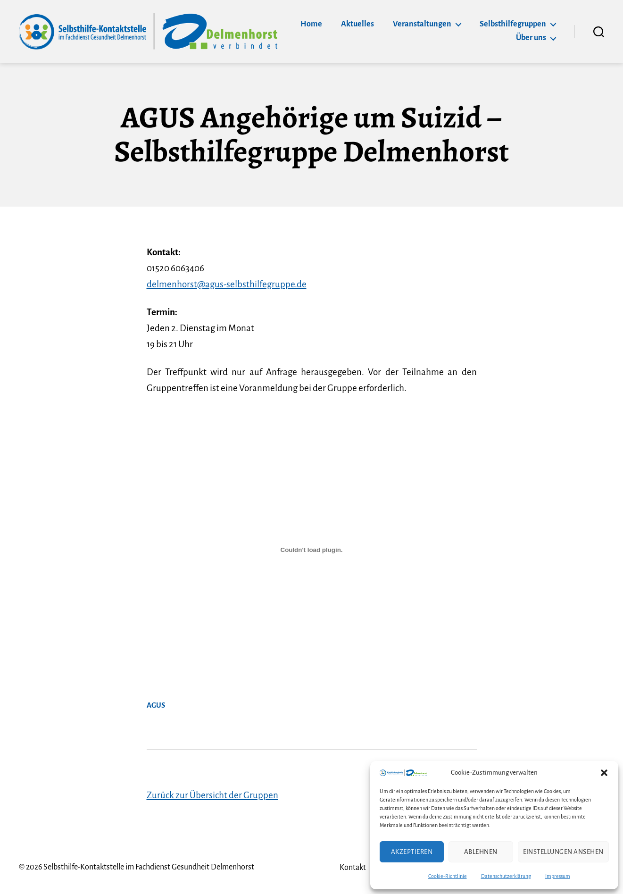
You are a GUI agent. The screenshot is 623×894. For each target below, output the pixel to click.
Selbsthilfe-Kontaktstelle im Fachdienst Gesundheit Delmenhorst (148, 867)
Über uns (531, 37)
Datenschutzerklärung (506, 876)
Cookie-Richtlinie (447, 876)
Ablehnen (481, 851)
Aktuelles (357, 24)
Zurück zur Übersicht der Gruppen (212, 795)
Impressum (557, 876)
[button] (604, 772)
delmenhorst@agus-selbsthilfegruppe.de (227, 284)
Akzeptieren (412, 851)
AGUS (156, 705)
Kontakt (353, 867)
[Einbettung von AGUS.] (312, 550)
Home (311, 24)
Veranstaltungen (422, 24)
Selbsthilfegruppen (513, 24)
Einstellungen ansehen (563, 851)
